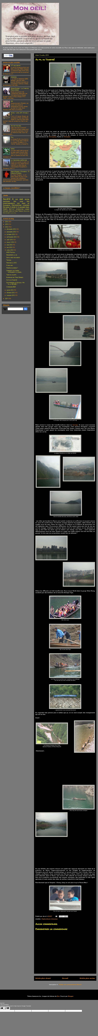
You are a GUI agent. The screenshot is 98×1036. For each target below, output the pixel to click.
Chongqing (52, 136)
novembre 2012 (11, 232)
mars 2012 (10, 290)
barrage (75, 425)
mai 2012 (10, 247)
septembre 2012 (12, 237)
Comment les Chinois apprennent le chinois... (14, 271)
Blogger (70, 996)
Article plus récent (43, 978)
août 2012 (10, 239)
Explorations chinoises (49, 919)
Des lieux (18, 201)
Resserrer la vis (11, 255)
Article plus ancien (87, 978)
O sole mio (9, 265)
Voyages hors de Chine (10, 211)
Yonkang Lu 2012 (11, 263)
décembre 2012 (11, 229)
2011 (6, 298)
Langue (27, 209)
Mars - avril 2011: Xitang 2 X (19, 113)
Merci (13, 149)
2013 (6, 224)
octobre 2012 (11, 234)
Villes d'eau (13, 213)
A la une (17, 199)
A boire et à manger (17, 207)
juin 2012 (10, 245)
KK (12, 101)
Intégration (19, 209)
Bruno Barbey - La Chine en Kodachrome (20, 89)
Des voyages (6, 213)
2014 (7, 222)
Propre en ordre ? (12, 268)
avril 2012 (10, 250)
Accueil (65, 978)
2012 (6, 227)
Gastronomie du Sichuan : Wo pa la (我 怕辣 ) (15, 283)
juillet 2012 (10, 242)
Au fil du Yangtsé (11, 280)
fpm (58, 996)
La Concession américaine (19, 160)
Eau (12, 137)
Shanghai (67, 136)
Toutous (8, 260)
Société (6, 199)
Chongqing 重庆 (11, 287)
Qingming (14, 77)
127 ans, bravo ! (16, 65)
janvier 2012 (11, 295)
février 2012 (11, 293)
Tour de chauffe (11, 275)
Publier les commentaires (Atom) (70, 984)
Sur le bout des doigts (13, 257)
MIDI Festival (10, 252)
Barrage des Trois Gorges (14, 277)
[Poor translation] (7, 1008)
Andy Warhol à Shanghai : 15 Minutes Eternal (20, 172)
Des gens (6, 207)
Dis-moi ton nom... (16, 126)
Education (26, 211)
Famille (20, 211)
